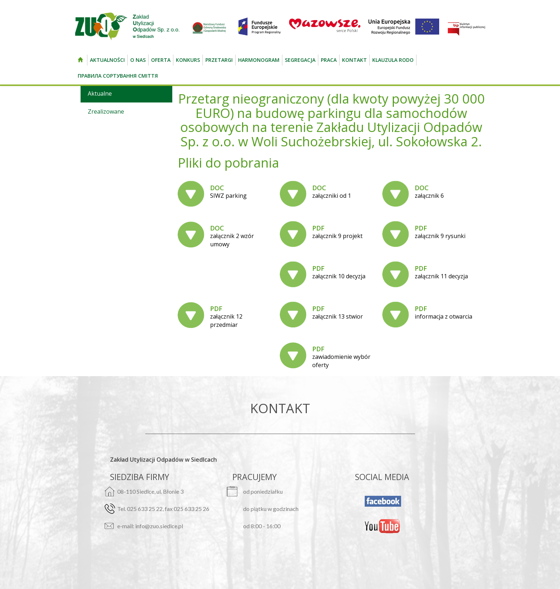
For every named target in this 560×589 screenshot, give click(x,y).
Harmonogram (258, 59)
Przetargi (219, 59)
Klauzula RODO (393, 59)
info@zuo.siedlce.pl (159, 525)
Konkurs (188, 59)
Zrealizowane (106, 111)
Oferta (160, 59)
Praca (329, 59)
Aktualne (100, 93)
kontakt (354, 59)
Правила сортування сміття (118, 75)
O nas (138, 59)
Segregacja (300, 59)
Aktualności (107, 59)
